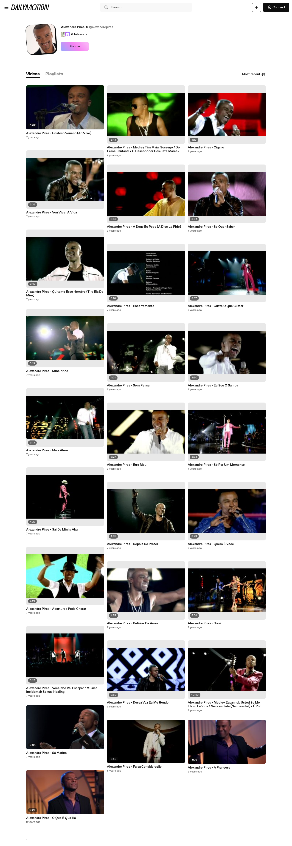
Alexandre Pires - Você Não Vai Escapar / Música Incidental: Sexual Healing (61, 690)
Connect (276, 7)
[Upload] (256, 7)
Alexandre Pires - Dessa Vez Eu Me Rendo (137, 702)
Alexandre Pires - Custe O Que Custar (215, 306)
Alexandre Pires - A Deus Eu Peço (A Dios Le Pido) (144, 227)
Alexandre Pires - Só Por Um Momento (216, 465)
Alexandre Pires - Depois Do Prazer (132, 544)
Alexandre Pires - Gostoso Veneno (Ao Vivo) (58, 133)
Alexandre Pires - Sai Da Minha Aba (52, 529)
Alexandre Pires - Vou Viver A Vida (51, 212)
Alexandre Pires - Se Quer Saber (211, 227)
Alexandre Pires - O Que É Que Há (51, 818)
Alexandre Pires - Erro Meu (126, 465)
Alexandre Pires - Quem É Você (211, 544)
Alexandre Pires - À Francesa (209, 767)
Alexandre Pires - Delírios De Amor (132, 623)
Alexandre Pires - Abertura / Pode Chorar (56, 609)
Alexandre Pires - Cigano (206, 147)
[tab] (33, 74)
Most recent (254, 74)
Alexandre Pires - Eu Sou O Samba (213, 385)
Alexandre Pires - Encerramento (130, 306)
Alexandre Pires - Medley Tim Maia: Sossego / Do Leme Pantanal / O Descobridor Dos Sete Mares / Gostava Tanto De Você (143, 149)
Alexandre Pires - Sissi (204, 623)
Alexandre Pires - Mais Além (47, 450)
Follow (75, 46)
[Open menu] (6, 7)
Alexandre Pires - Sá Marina (46, 753)
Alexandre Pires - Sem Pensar (129, 385)
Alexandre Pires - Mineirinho (47, 371)
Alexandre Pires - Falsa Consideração (134, 767)
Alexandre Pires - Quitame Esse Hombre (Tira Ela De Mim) (64, 293)
